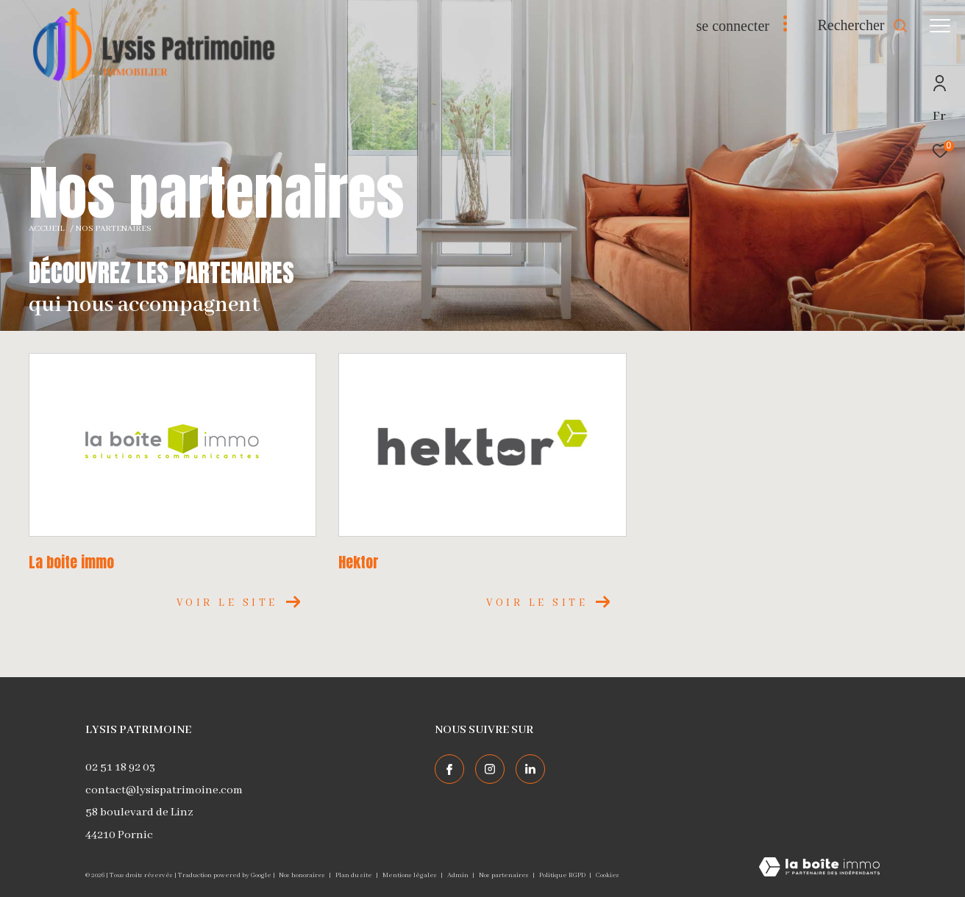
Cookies (607, 875)
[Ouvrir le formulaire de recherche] (862, 25)
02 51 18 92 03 (120, 767)
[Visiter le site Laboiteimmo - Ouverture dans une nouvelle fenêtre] (819, 868)
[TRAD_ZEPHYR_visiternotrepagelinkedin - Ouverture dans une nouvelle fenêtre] (530, 769)
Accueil (47, 229)
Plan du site (354, 875)
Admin (458, 875)
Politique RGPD (562, 875)
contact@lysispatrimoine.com (164, 790)
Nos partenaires (504, 875)
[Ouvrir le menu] (940, 25)
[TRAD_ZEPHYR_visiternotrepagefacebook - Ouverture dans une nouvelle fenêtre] (449, 769)
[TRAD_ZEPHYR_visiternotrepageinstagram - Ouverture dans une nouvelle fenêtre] (490, 769)
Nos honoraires (303, 875)
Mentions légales (410, 875)
